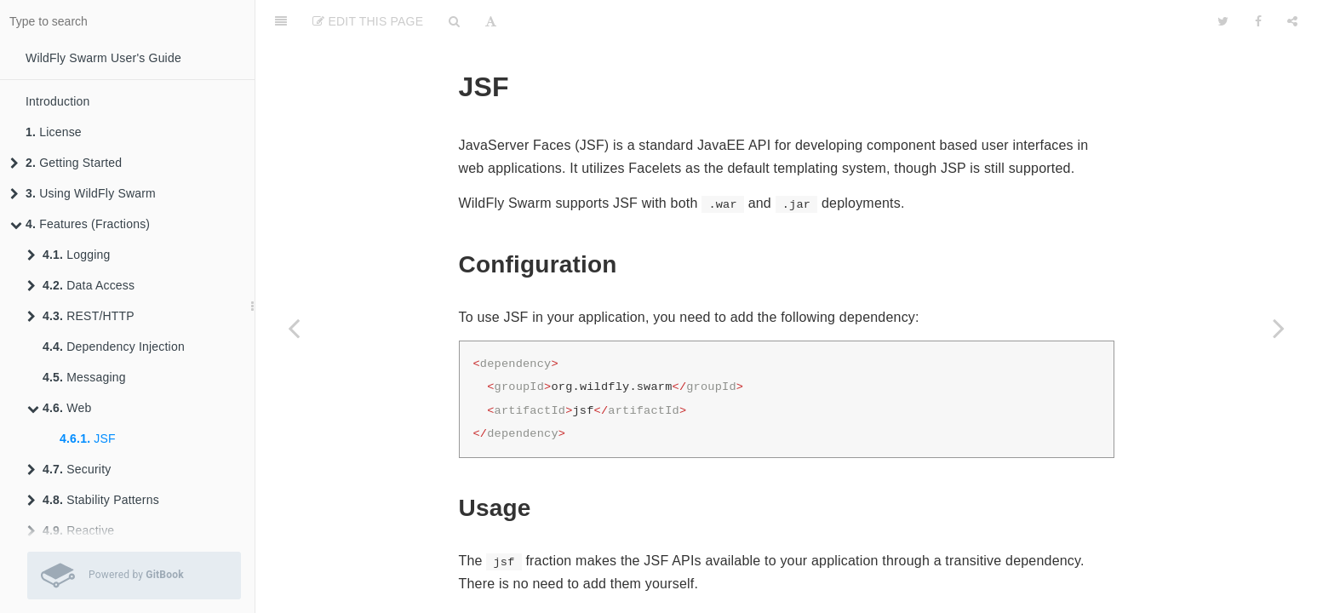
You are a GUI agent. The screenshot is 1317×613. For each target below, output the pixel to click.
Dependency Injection (114, 346)
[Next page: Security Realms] (1278, 328)
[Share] (1292, 21)
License (54, 132)
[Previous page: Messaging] (293, 328)
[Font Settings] (490, 21)
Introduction (58, 101)
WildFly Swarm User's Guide (103, 58)
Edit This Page (367, 21)
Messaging (84, 377)
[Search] (454, 21)
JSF (88, 438)
